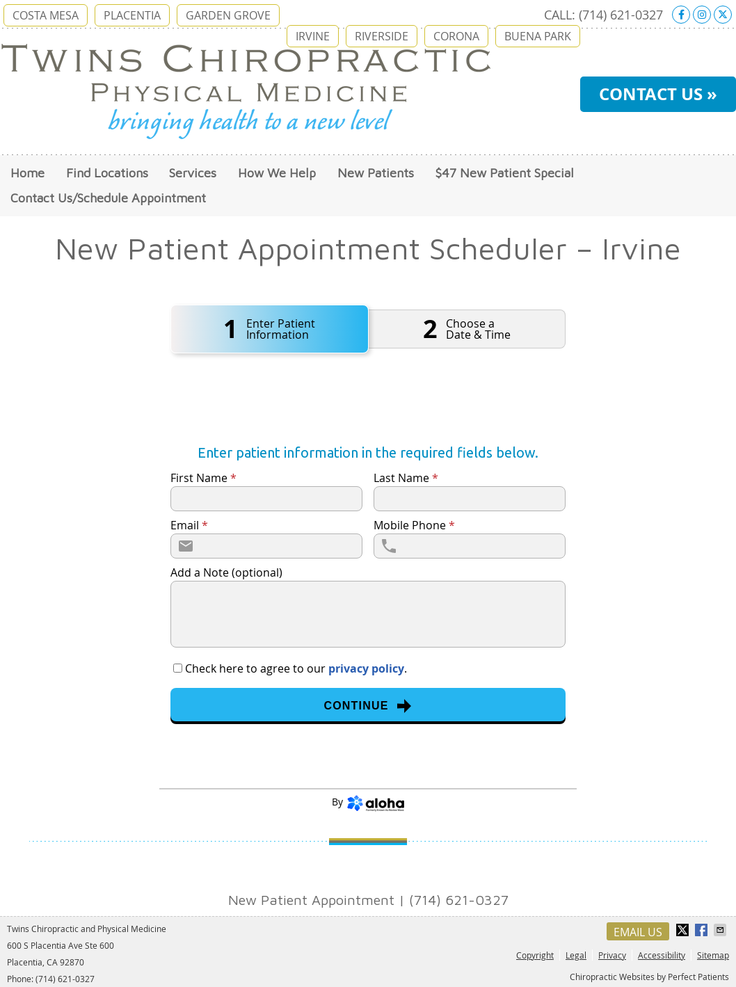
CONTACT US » (658, 94)
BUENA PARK (537, 36)
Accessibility (661, 955)
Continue (367, 706)
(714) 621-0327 (621, 14)
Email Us (638, 932)
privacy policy (366, 668)
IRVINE (313, 36)
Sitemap (713, 955)
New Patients (375, 173)
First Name (203, 477)
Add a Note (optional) (226, 572)
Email (189, 525)
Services (192, 173)
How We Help (277, 173)
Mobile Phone (414, 525)
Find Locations (107, 173)
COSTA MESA (46, 15)
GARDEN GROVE (228, 15)
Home (27, 173)
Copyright (535, 955)
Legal (576, 955)
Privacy (612, 955)
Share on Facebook (702, 930)
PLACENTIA (132, 15)
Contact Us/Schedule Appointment (108, 198)
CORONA (456, 36)
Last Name (406, 477)
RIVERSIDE (381, 36)
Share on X (683, 930)
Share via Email (721, 930)
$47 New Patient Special (504, 173)
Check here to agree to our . (296, 668)
